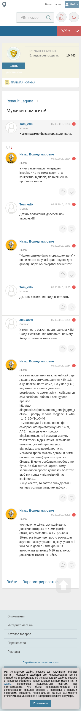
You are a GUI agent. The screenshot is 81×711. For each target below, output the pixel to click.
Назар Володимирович (36, 154)
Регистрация (53, 4)
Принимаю (40, 703)
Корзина (74, 17)
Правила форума (23, 82)
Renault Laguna (19, 101)
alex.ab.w (26, 320)
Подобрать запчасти (61, 17)
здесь (7, 683)
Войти (11, 582)
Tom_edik (26, 124)
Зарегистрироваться (41, 582)
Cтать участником (14, 66)
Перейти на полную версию (40, 662)
